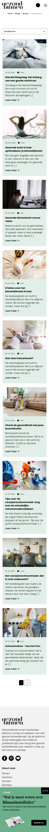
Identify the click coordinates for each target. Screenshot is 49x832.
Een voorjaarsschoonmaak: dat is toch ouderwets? (24, 577)
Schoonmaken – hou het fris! (22, 646)
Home (10, 13)
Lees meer (12, 100)
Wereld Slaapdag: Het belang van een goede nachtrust (23, 79)
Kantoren (7, 777)
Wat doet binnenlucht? (19, 358)
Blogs (17, 13)
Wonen (26, 13)
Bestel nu (39, 822)
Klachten (7, 785)
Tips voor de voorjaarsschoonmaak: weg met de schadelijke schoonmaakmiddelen (22, 504)
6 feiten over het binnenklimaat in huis (18, 289)
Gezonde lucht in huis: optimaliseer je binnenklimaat (23, 149)
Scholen (6, 781)
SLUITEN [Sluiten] (45, 791)
